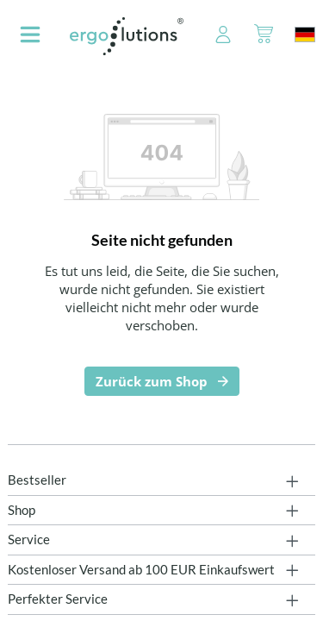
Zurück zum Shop (152, 381)
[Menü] (30, 36)
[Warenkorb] (263, 36)
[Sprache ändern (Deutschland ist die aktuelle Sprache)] (305, 34)
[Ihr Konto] (213, 36)
